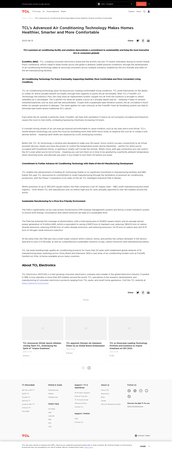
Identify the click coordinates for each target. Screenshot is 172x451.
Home (24, 18)
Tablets (51, 394)
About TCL (105, 390)
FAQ (76, 419)
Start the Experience (135, 406)
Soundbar (25, 411)
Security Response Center (111, 404)
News (31, 18)
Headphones (53, 397)
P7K (49, 423)
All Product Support (82, 393)
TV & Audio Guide (81, 400)
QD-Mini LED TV (28, 390)
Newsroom (105, 394)
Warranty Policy (81, 403)
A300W (51, 416)
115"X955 (51, 409)
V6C (50, 427)
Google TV (26, 397)
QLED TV (25, 394)
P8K (49, 420)
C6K (49, 413)
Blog (103, 397)
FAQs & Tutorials (81, 396)
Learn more (88, 447)
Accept (143, 446)
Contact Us (79, 407)
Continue (141, 4)
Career (103, 401)
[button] (88, 368)
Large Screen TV (28, 404)
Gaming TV (26, 401)
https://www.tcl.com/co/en (35, 283)
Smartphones (53, 390)
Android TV (26, 408)
